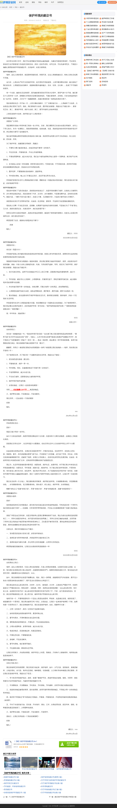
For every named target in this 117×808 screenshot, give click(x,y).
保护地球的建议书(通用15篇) (51, 777)
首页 (20, 2)
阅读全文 (46, 20)
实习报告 (89, 78)
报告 (33, 2)
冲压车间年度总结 (92, 18)
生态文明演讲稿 (91, 67)
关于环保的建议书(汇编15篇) (51, 789)
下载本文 (53, 20)
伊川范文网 (55, 806)
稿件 (46, 2)
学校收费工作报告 (108, 40)
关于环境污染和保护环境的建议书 (53, 780)
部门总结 (89, 81)
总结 (27, 2)
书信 (39, 2)
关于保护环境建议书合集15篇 (52, 783)
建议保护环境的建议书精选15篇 (65, 797)
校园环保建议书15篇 (11, 777)
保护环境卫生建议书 (11, 783)
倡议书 (88, 85)
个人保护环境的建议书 (16, 797)
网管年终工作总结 (92, 60)
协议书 (104, 78)
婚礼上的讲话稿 (107, 63)
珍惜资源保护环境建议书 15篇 (15, 792)
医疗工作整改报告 (108, 36)
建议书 (22, 7)
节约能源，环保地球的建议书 (14, 786)
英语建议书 (8, 789)
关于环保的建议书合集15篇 (51, 792)
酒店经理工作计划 (108, 74)
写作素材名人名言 (92, 40)
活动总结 (105, 81)
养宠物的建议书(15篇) (12, 780)
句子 (52, 2)
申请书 (104, 85)
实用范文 (60, 2)
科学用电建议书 (47, 786)
